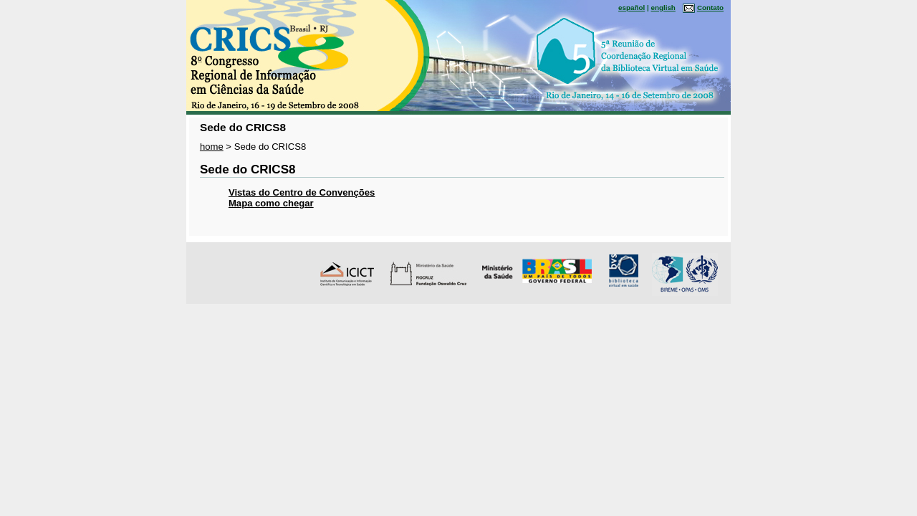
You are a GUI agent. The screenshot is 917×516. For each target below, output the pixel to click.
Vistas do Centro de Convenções (302, 192)
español (631, 7)
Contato (710, 7)
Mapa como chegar (271, 203)
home (212, 146)
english (662, 7)
